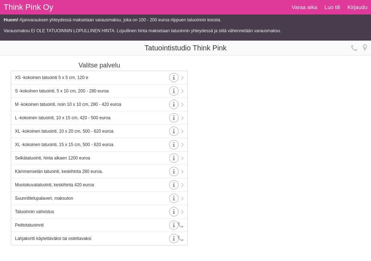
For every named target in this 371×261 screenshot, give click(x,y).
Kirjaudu (357, 7)
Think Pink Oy (28, 7)
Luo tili (332, 7)
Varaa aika (304, 7)
